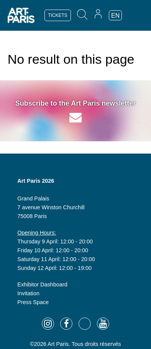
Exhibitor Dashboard (42, 284)
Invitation (28, 293)
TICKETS (57, 15)
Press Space (33, 302)
